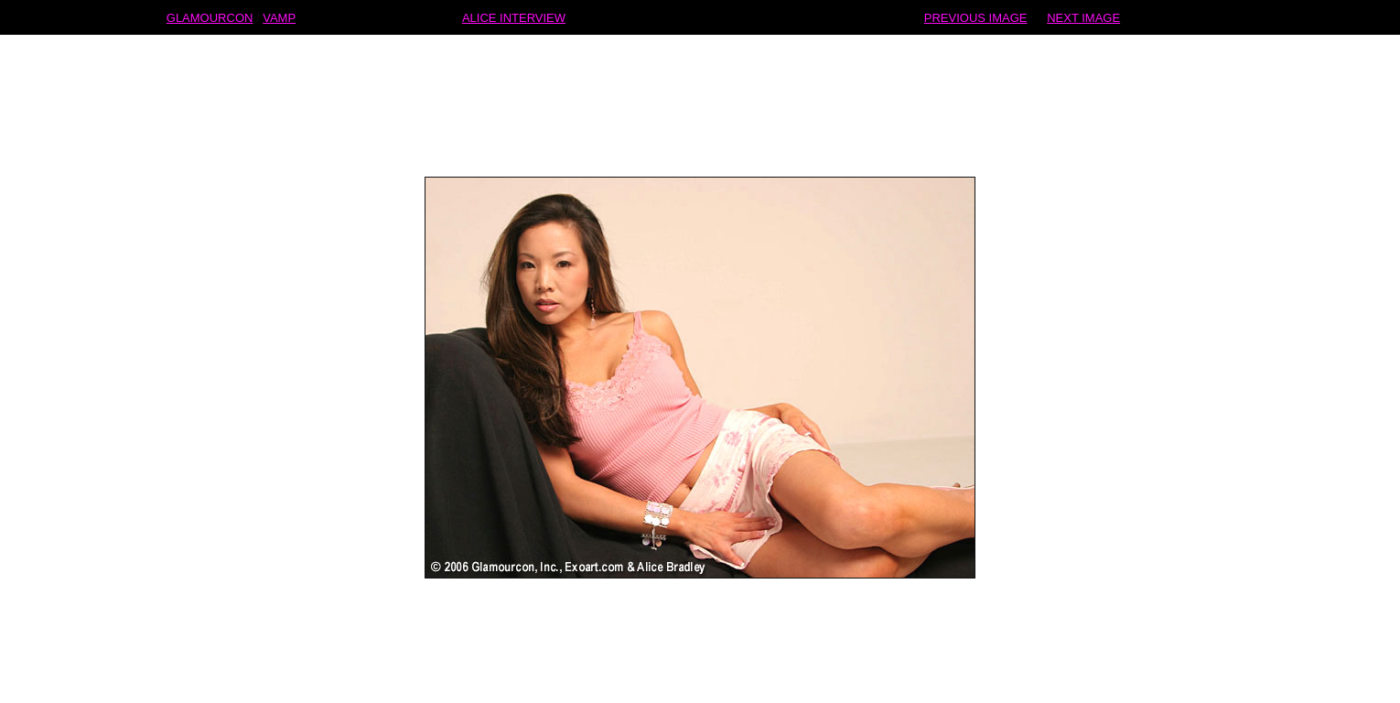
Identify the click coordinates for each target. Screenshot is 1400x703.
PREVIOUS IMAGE (976, 17)
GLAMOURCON (210, 17)
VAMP (279, 17)
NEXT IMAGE (1083, 17)
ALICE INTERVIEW (513, 17)
